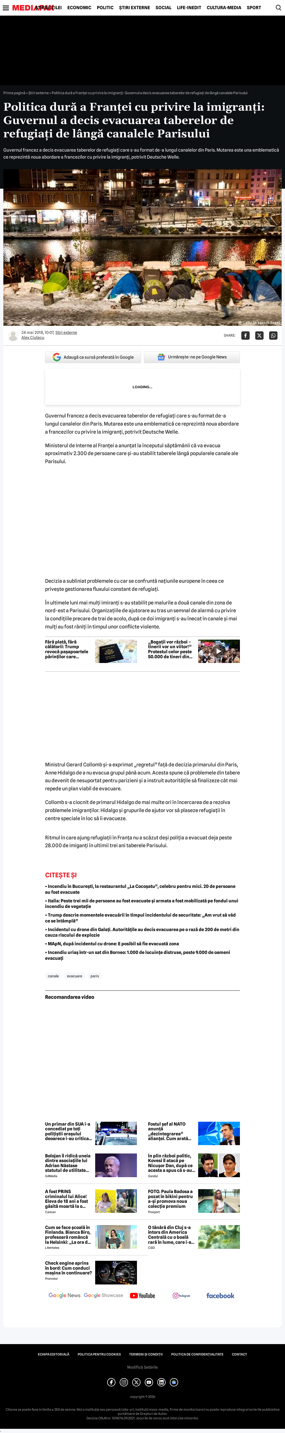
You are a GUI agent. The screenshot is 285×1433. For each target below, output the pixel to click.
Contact (239, 1354)
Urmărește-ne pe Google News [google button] (192, 357)
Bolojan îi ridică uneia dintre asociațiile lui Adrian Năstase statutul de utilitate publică (67, 1163)
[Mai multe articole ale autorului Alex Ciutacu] (13, 335)
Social (163, 8)
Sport (254, 8)
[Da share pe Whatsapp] (273, 335)
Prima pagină (14, 93)
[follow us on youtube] (142, 1296)
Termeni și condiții (146, 1354)
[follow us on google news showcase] (103, 1296)
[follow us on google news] (64, 1296)
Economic (79, 8)
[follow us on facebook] (220, 1296)
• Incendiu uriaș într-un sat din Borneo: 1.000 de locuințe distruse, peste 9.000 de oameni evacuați (137, 955)
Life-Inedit (189, 8)
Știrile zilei (48, 8)
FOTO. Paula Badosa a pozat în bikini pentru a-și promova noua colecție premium (170, 1199)
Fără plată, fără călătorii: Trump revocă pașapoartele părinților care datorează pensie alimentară (66, 649)
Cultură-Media (224, 8)
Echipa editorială (53, 1354)
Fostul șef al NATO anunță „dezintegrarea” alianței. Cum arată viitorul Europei (168, 1131)
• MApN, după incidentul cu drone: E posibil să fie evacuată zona (112, 943)
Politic (105, 8)
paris (94, 976)
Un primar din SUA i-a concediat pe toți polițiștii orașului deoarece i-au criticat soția (67, 1131)
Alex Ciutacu (32, 337)
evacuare (74, 976)
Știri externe (134, 8)
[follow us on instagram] (181, 1296)
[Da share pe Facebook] (245, 335)
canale (53, 976)
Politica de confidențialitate (197, 1354)
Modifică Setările (142, 1367)
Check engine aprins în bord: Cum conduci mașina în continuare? (68, 1268)
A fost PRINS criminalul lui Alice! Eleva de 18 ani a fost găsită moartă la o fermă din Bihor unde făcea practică (67, 1199)
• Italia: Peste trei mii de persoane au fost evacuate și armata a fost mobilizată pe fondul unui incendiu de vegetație (141, 903)
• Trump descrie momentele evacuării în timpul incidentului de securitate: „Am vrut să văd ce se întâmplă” (140, 918)
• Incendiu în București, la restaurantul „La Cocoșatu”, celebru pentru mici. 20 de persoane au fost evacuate (140, 889)
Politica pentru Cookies (99, 1354)
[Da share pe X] (259, 335)
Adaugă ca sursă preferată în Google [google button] (93, 357)
